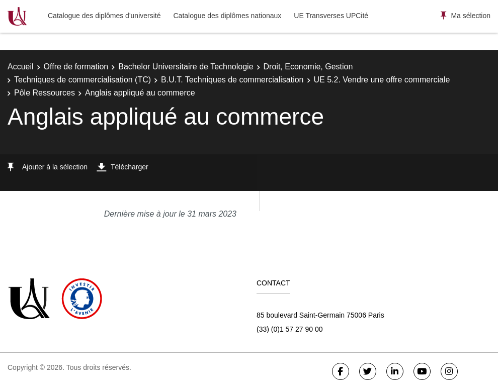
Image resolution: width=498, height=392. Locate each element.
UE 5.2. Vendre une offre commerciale (382, 79)
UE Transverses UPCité (331, 16)
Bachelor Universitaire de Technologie (185, 66)
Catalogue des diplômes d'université (104, 16)
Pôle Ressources (44, 92)
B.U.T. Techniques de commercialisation (232, 79)
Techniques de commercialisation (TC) (82, 79)
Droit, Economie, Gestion (308, 66)
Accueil (21, 66)
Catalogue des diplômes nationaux (227, 16)
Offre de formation (76, 66)
